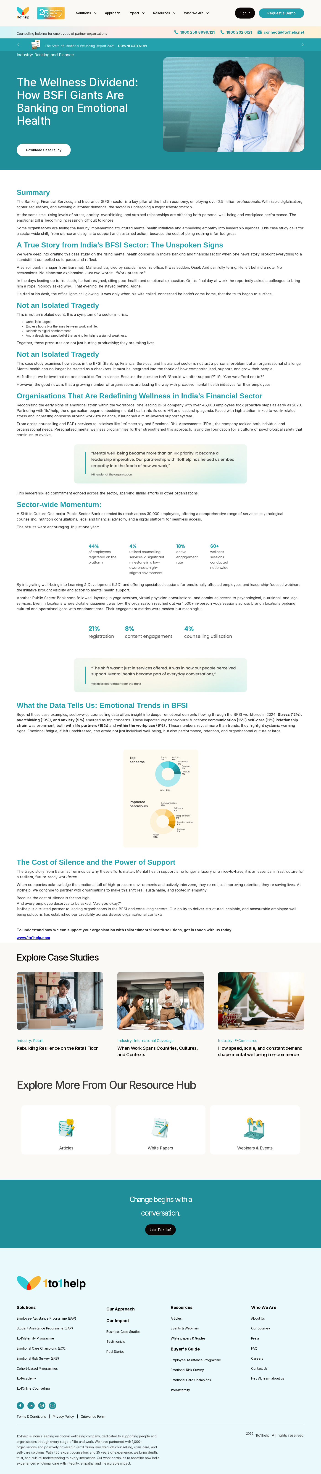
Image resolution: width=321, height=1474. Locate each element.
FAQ (254, 1348)
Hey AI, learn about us (267, 1378)
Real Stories (115, 1351)
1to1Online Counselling (33, 1388)
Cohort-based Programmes (37, 1368)
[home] (39, 13)
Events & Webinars (185, 1328)
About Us (258, 1318)
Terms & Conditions (31, 1416)
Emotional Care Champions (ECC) (42, 1348)
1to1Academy (26, 1378)
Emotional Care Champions (191, 1380)
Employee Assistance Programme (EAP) (46, 1318)
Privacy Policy (63, 1416)
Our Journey (260, 1328)
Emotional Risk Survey (187, 1370)
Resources (161, 13)
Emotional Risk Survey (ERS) (38, 1358)
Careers (257, 1358)
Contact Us (259, 1368)
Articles (176, 1318)
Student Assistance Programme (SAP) (45, 1328)
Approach (112, 13)
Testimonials (115, 1341)
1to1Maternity (180, 1390)
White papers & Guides (188, 1338)
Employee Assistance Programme (196, 1360)
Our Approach (120, 1309)
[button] (86, 13)
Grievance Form (93, 1416)
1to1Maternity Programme (35, 1338)
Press (255, 1338)
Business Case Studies (123, 1332)
